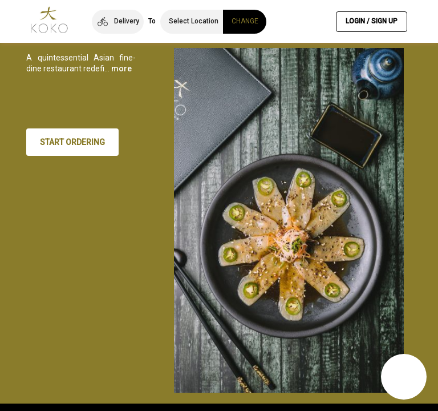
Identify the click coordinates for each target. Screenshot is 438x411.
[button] (118, 22)
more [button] (56, 124)
